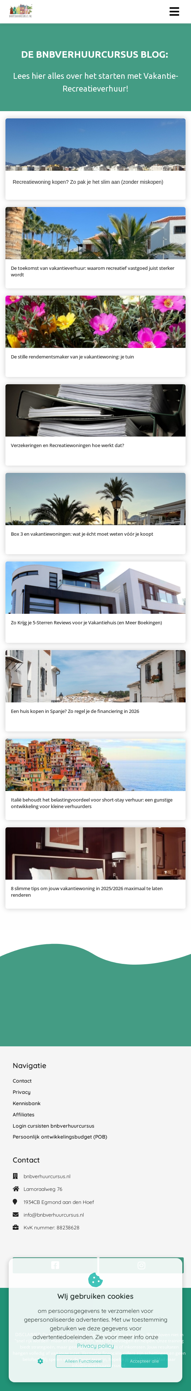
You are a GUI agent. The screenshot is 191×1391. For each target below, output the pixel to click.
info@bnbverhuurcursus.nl (54, 1215)
